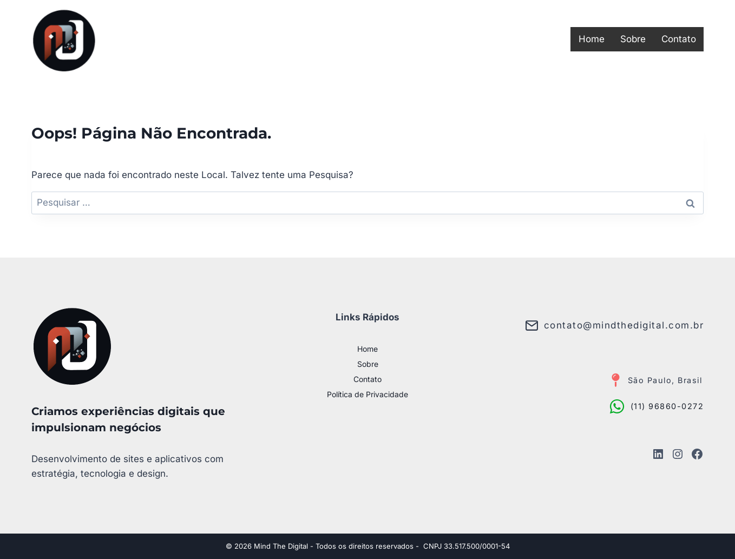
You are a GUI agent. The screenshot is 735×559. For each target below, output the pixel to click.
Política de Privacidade (367, 394)
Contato (678, 39)
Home (592, 39)
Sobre (633, 39)
